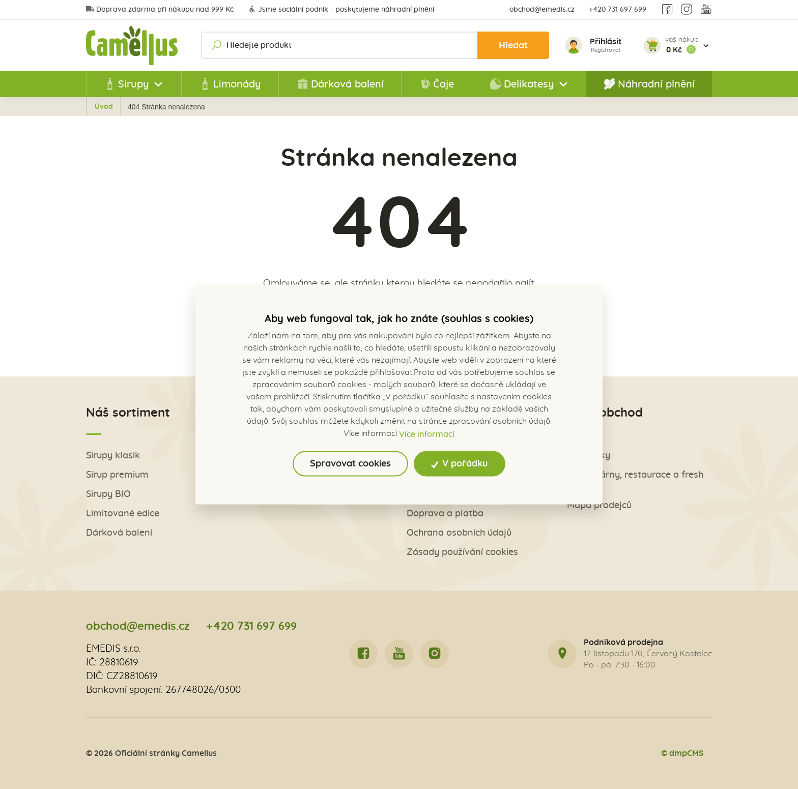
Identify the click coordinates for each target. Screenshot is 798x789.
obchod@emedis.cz (542, 9)
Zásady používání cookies (462, 552)
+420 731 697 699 (617, 9)
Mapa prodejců (599, 505)
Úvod (148, 106)
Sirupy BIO (108, 494)
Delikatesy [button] (522, 84)
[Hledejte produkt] (375, 45)
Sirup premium (117, 475)
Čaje (436, 84)
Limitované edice (122, 513)
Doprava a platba (445, 513)
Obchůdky (588, 455)
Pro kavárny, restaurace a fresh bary (635, 480)
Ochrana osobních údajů (459, 533)
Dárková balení (340, 84)
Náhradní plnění (649, 84)
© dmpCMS (682, 753)
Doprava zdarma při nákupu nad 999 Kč (160, 9)
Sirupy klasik (113, 455)
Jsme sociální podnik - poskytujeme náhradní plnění (341, 9)
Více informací (426, 434)
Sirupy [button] (126, 84)
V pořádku (460, 463)
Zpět (109, 106)
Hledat (513, 45)
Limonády (230, 84)
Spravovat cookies (350, 463)
